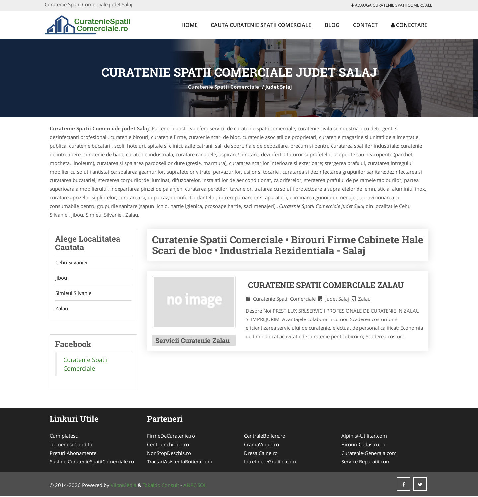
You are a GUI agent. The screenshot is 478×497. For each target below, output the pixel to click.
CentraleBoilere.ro (264, 437)
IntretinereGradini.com (270, 463)
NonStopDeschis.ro (169, 454)
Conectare (409, 25)
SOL (202, 486)
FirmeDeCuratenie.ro (171, 437)
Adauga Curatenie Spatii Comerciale (391, 5)
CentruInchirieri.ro (168, 445)
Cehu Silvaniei (71, 262)
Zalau (61, 309)
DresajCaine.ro (261, 454)
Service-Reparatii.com (366, 463)
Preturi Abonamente (73, 454)
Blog (332, 25)
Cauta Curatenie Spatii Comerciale (261, 25)
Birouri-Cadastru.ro (363, 445)
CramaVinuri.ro (261, 445)
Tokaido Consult (161, 486)
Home (189, 25)
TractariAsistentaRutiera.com (179, 463)
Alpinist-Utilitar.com (364, 437)
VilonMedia (123, 486)
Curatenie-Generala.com (369, 454)
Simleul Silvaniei (73, 294)
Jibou (61, 278)
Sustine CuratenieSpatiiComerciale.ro (92, 463)
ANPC (189, 486)
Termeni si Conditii (71, 445)
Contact (365, 25)
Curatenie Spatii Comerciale (223, 86)
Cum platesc (64, 437)
